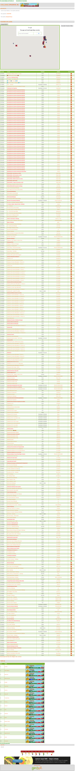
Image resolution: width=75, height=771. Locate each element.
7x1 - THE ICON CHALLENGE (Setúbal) (14, 213)
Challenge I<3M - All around (12, 414)
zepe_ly (58, 327)
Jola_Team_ (58, 472)
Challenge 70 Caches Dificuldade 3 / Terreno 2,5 (15, 356)
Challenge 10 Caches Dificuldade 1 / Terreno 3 (15, 263)
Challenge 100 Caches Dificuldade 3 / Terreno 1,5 (16, 278)
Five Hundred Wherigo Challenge (13, 497)
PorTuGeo (58, 254)
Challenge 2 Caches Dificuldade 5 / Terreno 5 (15, 309)
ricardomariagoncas (58, 200)
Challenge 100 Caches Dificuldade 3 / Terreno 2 (15, 280)
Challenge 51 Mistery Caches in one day (14, 73)
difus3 (6, 717)
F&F (58, 455)
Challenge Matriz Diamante (12, 441)
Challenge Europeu (10, 408)
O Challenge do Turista (11, 557)
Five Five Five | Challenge (11, 495)
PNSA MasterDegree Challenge (12, 575)
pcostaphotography (58, 220)
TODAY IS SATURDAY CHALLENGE (13, 626)
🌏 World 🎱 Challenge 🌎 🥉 (12, 80)
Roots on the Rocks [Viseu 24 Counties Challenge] (16, 589)
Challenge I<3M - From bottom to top (13, 417)
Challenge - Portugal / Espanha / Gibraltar (14, 249)
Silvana (58, 506)
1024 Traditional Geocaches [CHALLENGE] (15, 189)
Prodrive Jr (13, 5)
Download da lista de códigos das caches (10, 656)
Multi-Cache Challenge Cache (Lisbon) (14, 542)
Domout (58, 584)
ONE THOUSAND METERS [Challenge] (14, 564)
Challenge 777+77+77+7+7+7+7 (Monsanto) (15, 363)
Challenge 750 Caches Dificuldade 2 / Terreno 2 (15, 358)
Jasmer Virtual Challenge (11, 517)
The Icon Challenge (10, 617)
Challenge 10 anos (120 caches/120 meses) (15, 260)
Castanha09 (58, 88)
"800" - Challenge (10, 84)
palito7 (58, 222)
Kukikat (58, 399)
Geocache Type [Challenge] (12, 501)
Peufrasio (6, 729)
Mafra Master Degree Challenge (12, 528)
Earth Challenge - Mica (11, 479)
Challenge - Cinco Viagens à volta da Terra (14, 240)
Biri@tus (58, 617)
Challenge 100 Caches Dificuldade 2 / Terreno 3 (15, 269)
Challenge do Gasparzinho (11, 392)
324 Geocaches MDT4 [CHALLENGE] (14, 198)
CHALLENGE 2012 (10, 318)
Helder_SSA (58, 394)
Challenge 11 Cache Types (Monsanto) (14, 285)
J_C (58, 86)
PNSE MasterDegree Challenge (12, 577)
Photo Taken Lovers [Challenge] (12, 566)
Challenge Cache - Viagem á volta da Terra (14, 374)
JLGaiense (58, 75)
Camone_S (58, 490)
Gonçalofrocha (58, 205)
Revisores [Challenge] (11, 588)
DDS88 (6, 682)
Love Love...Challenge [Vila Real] (13, 526)
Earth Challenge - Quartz (11, 481)
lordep (6, 737)
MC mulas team (58, 597)
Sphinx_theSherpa (58, 577)
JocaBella (58, 240)
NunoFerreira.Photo (58, 611)
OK (38, 33)
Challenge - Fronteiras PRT (12, 245)
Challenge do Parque (11, 394)
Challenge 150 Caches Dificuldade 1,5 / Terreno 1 (16, 289)
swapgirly (58, 602)
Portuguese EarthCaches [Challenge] (13, 582)
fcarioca (6, 690)
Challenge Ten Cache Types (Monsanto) (14, 459)
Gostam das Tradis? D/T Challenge (13, 508)
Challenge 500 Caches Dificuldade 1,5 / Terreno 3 (16, 347)
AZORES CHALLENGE (11, 236)
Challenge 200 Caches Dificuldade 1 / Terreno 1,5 (16, 316)
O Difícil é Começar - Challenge (12, 559)
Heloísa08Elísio (58, 504)
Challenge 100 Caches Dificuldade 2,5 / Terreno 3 (16, 276)
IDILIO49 (58, 231)
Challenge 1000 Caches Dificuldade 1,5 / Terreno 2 (16, 283)
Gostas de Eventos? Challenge (12, 510)
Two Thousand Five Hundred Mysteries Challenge (16, 633)
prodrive (58, 575)
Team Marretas (58, 618)
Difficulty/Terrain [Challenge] (12, 477)
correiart (58, 479)
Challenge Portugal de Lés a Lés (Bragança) (15, 448)
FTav (5, 709)
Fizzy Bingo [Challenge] (11, 499)
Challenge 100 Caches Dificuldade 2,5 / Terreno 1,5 (16, 271)
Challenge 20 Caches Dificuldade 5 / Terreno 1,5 (15, 312)
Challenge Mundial (10, 443)
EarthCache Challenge (11, 484)
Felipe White (58, 173)
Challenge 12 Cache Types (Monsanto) (14, 287)
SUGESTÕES (9, 13)
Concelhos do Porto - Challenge (12, 472)
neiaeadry (58, 79)
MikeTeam (6, 674)
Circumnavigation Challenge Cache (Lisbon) (15, 466)
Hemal (58, 209)
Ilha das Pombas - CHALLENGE (13, 515)
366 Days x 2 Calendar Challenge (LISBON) (15, 202)
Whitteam (6, 713)
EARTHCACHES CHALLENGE (12, 490)
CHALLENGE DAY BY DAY (12, 390)
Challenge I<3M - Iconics (11, 419)
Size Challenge (9, 593)
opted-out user (7, 678)
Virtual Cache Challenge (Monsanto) (13, 638)
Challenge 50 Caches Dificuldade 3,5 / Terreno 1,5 (16, 345)
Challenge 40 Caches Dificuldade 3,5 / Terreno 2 (15, 329)
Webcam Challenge (10, 649)
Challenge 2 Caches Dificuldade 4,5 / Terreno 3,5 (15, 296)
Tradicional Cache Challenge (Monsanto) (14, 629)
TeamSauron (58, 495)
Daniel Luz (58, 338)
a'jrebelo (58, 408)
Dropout (58, 515)
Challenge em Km (10, 403)
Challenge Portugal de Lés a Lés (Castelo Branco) (16, 450)
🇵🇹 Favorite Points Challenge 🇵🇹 (13, 75)
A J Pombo (58, 227)
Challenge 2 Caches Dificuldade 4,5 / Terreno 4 (15, 298)
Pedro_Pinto (58, 396)
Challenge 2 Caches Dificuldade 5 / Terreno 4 (15, 305)
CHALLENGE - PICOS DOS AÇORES (14, 247)
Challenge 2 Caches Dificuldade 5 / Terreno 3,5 (15, 303)
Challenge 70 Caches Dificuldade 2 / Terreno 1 (15, 354)
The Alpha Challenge (10, 613)
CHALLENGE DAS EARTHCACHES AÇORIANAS (16, 388)
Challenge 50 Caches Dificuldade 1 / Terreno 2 (15, 343)
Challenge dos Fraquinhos (11, 399)
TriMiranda (58, 432)
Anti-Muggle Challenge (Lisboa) (12, 227)
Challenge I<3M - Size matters (12, 425)
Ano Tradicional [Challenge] (12, 225)
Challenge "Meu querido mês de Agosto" (14, 254)
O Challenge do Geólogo (11, 553)
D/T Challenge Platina (11, 475)
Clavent (58, 401)
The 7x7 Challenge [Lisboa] (12, 611)
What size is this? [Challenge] (12, 651)
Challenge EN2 (9, 405)
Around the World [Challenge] (12, 229)
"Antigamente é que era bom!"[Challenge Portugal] (16, 86)
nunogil (58, 91)
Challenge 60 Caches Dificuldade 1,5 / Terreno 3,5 (16, 350)
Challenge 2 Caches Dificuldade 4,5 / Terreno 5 (15, 301)
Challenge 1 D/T (10, 258)
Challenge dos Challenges (11, 396)
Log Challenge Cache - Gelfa (12, 521)
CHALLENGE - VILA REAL (12, 251)
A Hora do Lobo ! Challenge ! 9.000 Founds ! (15, 220)
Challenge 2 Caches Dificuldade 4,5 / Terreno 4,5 (15, 300)
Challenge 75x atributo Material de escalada (15, 359)
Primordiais (58, 533)
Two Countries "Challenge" (12, 631)
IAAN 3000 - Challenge (11, 513)
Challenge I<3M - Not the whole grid (13, 423)
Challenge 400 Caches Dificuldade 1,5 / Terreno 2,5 (16, 332)
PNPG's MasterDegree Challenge (13, 571)
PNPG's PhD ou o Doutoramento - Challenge (15, 573)
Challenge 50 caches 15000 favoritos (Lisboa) (15, 341)
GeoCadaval (58, 187)
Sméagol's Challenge (11, 595)
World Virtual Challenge (11, 655)
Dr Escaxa (58, 251)
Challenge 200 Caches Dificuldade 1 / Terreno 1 (15, 314)
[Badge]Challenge (9, 16)
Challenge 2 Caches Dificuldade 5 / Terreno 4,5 (15, 307)
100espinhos (58, 77)
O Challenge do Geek (11, 551)
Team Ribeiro (58, 73)
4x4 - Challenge (10, 205)
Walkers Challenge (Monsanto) (12, 644)
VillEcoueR (58, 582)
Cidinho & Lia (58, 84)
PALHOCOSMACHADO (58, 236)
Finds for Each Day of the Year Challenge (14, 493)
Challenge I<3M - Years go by (12, 426)
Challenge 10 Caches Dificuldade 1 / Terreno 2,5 (15, 262)
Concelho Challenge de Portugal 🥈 (13, 468)
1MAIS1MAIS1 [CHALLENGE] (12, 193)
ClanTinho (6, 686)
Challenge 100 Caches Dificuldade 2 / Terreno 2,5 (16, 267)
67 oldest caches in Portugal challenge (14, 209)
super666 (58, 513)
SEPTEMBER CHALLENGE (12, 591)
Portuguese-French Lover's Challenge (13, 584)
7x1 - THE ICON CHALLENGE (12, 211)
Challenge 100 (9, 265)
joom (58, 265)
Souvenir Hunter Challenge (12, 602)
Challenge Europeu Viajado (12, 410)
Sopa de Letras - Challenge (12, 597)
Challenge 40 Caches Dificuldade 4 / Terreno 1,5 (15, 330)
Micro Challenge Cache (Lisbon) (12, 535)
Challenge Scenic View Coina (12, 455)
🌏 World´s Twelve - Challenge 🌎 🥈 (13, 82)
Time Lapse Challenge (11, 624)
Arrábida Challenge (10, 231)
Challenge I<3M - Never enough (12, 421)
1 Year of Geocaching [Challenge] (13, 187)
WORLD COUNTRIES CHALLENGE (13, 653)
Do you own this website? (24, 33)
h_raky (58, 646)
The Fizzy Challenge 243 (11, 615)
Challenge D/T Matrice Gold (12, 381)
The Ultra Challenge (10, 622)
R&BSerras (58, 374)
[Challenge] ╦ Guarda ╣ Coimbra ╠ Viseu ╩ (15, 184)
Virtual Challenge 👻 (10, 640)
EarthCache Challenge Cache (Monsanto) (14, 488)
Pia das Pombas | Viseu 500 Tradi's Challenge (15, 568)
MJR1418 (58, 620)
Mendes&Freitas (58, 604)
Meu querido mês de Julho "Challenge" (14, 533)
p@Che (58, 571)
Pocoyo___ (7, 701)
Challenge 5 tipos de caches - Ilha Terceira (14, 338)
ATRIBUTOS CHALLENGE (12, 234)
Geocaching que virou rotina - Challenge (14, 504)
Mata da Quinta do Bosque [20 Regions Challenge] (16, 530)
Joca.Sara (58, 189)
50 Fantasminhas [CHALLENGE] (13, 207)
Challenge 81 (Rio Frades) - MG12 (13, 367)
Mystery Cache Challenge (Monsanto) (13, 544)
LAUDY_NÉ (58, 566)
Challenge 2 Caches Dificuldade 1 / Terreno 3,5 (15, 294)
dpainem (58, 564)
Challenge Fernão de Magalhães (13, 412)
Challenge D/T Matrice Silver (12, 383)
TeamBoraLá (58, 258)
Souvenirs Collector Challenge (12, 604)
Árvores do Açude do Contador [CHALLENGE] (15, 233)
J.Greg (58, 184)
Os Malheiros (58, 475)
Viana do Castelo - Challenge (12, 635)
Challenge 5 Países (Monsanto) (12, 336)
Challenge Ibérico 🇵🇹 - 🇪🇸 (11, 430)
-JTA (58, 405)
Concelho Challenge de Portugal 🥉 (13, 470)
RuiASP (58, 484)
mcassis (58, 352)
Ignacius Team (7, 721)
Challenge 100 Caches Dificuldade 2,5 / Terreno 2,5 (16, 274)
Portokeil (58, 379)
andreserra (58, 519)
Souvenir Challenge (10, 600)
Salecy (58, 414)
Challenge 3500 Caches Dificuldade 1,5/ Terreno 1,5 (16, 325)
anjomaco (58, 624)
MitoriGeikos (58, 367)
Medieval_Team (58, 218)
